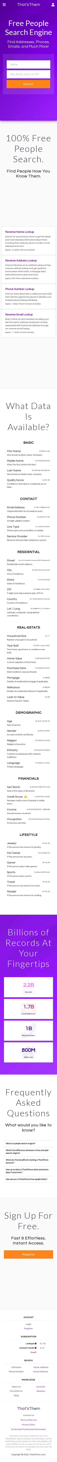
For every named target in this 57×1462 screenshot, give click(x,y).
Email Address (41, 1372)
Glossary (40, 1391)
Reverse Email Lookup (19, 314)
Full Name (16, 1367)
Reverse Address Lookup (21, 260)
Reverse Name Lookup (19, 232)
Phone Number (16, 1372)
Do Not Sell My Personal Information (28, 1429)
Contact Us (28, 1415)
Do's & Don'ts (16, 1391)
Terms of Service (28, 1420)
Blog (16, 1395)
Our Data (40, 1387)
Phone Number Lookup (19, 289)
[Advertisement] (28, 202)
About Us (16, 1387)
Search (28, 84)
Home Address (40, 1367)
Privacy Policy (28, 1425)
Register (28, 1254)
